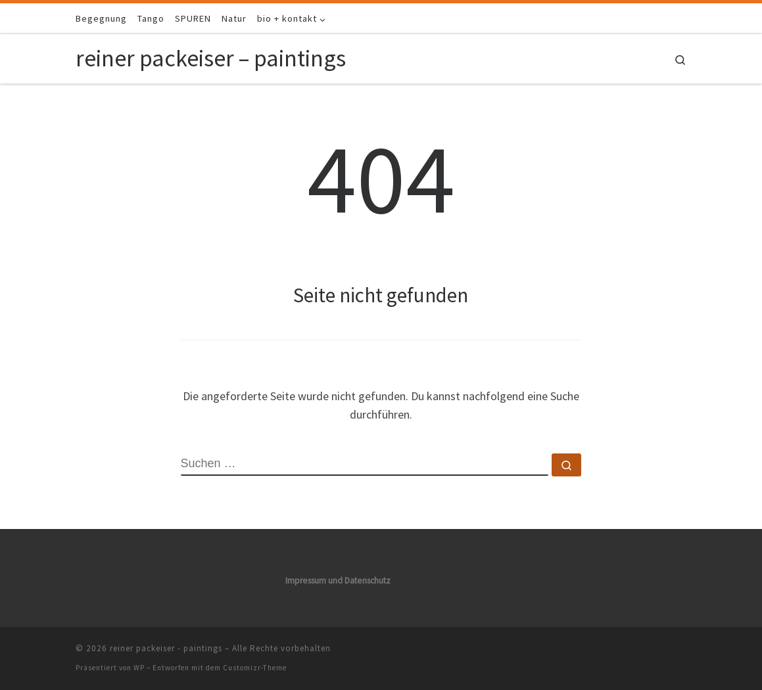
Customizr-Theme (255, 667)
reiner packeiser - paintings (166, 648)
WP (139, 667)
